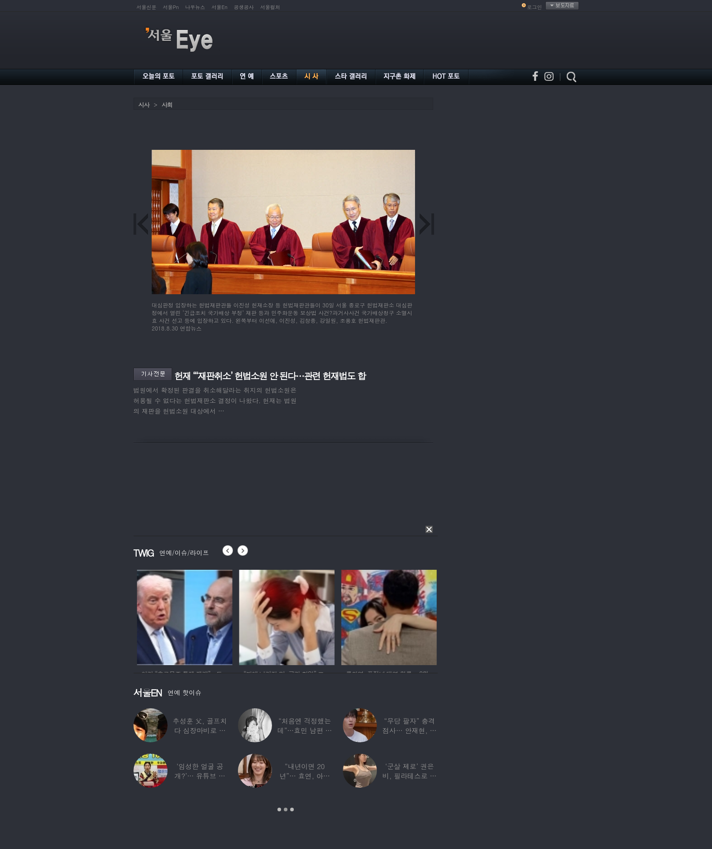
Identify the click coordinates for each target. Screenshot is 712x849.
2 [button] (285, 809)
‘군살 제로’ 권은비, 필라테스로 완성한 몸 (409, 775)
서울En (219, 7)
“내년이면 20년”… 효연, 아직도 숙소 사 (304, 775)
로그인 (534, 7)
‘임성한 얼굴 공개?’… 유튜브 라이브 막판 (199, 775)
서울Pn (171, 7)
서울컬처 (270, 7)
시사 (143, 104)
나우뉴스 (195, 7)
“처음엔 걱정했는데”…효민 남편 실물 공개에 (304, 730)
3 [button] (292, 809)
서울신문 (147, 7)
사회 (167, 104)
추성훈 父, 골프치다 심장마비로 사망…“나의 (200, 730)
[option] (209, 616)
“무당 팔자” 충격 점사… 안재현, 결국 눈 (409, 730)
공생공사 (244, 7)
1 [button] (279, 809)
